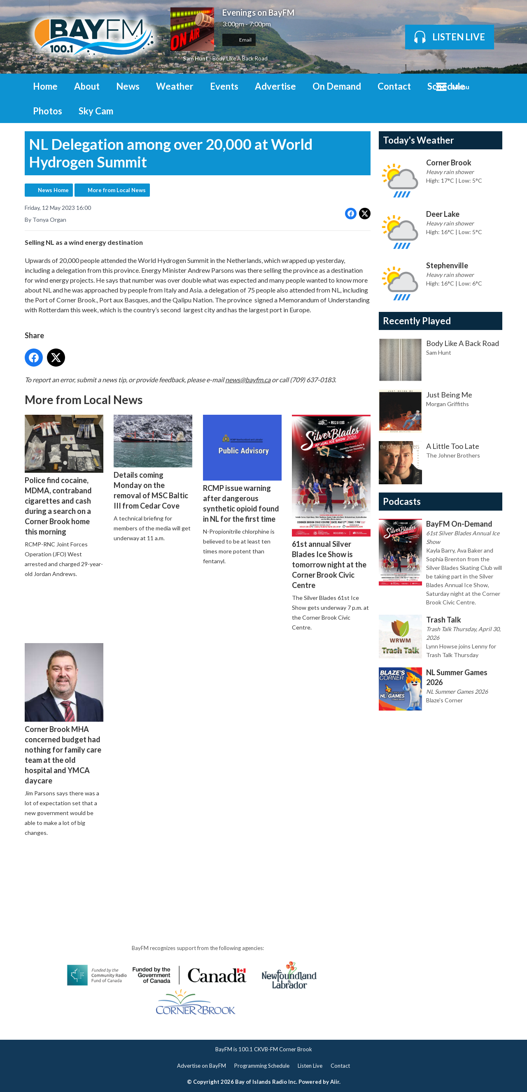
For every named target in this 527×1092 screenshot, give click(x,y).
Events (224, 86)
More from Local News (117, 190)
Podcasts (402, 501)
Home (45, 86)
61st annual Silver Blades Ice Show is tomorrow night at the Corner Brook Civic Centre (331, 502)
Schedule (446, 86)
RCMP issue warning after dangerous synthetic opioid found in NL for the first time (242, 469)
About (87, 86)
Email (239, 40)
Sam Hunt (195, 58)
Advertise (275, 86)
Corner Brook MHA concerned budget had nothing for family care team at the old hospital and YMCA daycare (64, 714)
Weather (175, 86)
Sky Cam (96, 110)
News (128, 86)
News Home (53, 190)
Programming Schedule (261, 1065)
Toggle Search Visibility (490, 86)
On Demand (336, 86)
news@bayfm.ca (247, 379)
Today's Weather (418, 140)
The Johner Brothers (453, 455)
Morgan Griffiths (447, 403)
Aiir (334, 1081)
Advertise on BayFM (201, 1065)
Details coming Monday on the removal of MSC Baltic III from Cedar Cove (153, 462)
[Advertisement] (174, 866)
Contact (394, 86)
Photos (47, 110)
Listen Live (310, 1065)
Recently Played (417, 320)
